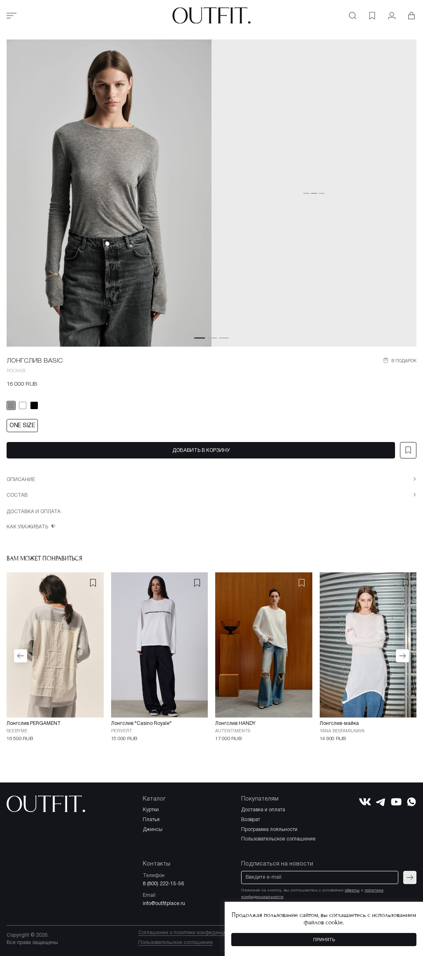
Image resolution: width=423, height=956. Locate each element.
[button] (199, 337)
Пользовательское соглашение (175, 942)
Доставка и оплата (33, 511)
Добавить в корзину (201, 450)
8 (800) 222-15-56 (163, 884)
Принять (324, 940)
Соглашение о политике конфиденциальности (193, 933)
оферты (352, 890)
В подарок (403, 361)
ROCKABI (16, 371)
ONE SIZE (22, 425)
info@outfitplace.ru (164, 903)
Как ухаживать (28, 527)
